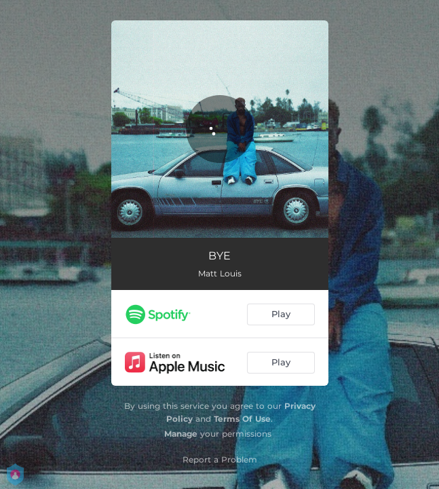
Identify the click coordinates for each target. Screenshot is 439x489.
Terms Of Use (242, 419)
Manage (180, 434)
